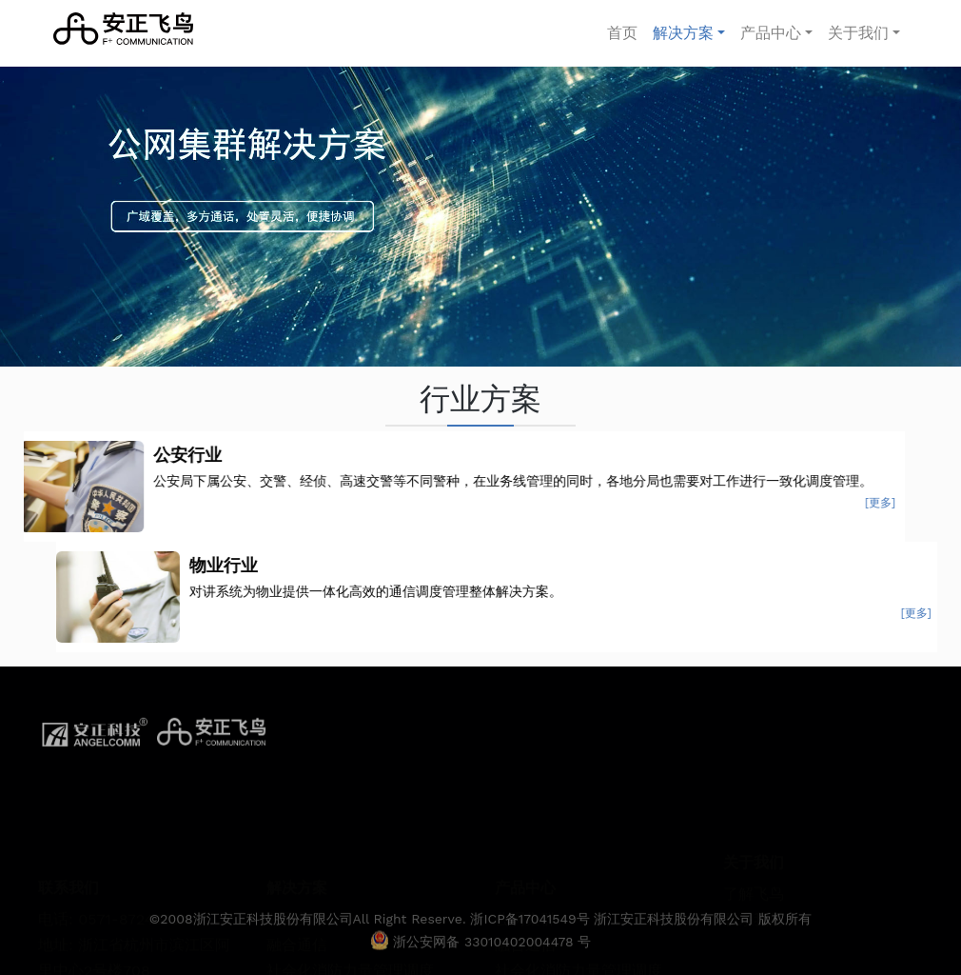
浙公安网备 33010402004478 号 (481, 958)
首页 (626, 31)
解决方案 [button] (683, 33)
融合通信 (296, 892)
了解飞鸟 (753, 852)
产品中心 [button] (770, 33)
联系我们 (753, 878)
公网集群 (296, 866)
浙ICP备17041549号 (532, 936)
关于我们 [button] (858, 33)
